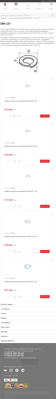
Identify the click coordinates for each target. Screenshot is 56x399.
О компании (5, 309)
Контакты (4, 336)
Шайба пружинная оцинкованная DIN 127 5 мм (21, 191)
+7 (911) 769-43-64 (14, 353)
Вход (43, 1)
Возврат (4, 318)
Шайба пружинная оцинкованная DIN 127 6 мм (21, 236)
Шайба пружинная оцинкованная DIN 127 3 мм (21, 101)
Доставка (4, 331)
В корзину (45, 116)
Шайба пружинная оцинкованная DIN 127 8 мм (21, 281)
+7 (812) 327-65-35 (14, 355)
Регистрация (51, 1)
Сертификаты (5, 322)
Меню (27, 8)
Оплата (3, 313)
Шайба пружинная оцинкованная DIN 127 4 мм (21, 146)
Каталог (16, 8)
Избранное (39, 8)
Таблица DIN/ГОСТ (7, 341)
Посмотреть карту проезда (29, 360)
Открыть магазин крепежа (29, 362)
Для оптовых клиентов (29, 364)
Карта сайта (5, 327)
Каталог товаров (7, 304)
